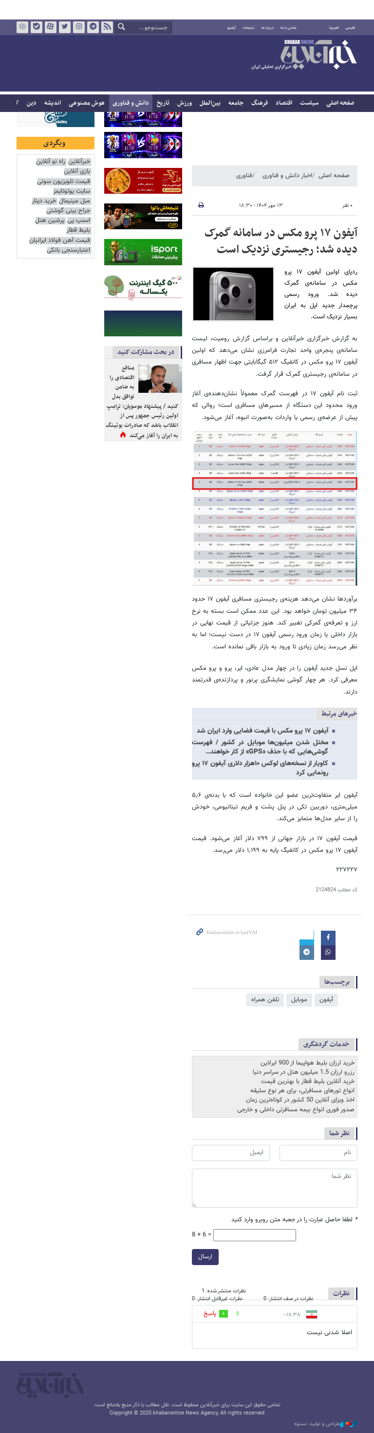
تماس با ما (288, 28)
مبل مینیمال (74, 201)
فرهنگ (259, 103)
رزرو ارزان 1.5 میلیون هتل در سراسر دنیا (304, 1072)
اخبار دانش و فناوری (287, 176)
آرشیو (231, 28)
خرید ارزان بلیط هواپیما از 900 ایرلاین (308, 1063)
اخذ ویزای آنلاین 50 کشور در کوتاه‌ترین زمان (300, 1100)
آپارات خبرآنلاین (51, 27)
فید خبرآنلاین (107, 27)
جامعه (235, 103)
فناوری (244, 176)
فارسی (350, 28)
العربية (334, 28)
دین (32, 103)
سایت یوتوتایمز (71, 191)
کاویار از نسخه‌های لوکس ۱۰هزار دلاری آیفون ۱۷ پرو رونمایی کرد (260, 768)
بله (36, 27)
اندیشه (52, 103)
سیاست (309, 103)
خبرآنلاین (303, 55)
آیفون (326, 1000)
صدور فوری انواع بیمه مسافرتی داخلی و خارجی (296, 1110)
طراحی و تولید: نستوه (325, 1424)
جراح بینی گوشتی (68, 211)
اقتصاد (284, 103)
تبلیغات (249, 28)
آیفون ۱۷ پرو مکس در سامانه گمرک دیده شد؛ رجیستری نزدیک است (281, 241)
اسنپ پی (78, 220)
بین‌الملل (210, 103)
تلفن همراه (265, 1000)
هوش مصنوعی (87, 103)
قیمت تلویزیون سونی (63, 181)
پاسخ (210, 1314)
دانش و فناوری (130, 103)
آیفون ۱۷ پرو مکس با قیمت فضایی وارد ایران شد (262, 731)
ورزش (184, 103)
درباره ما (268, 28)
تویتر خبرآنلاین (65, 27)
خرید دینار (44, 201)
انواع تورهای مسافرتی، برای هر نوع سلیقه (302, 1091)
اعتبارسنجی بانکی (68, 250)
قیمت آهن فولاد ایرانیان (59, 240)
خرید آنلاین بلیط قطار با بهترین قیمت (308, 1081)
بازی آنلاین (77, 171)
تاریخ (163, 103)
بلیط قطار (78, 230)
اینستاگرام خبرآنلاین (79, 27)
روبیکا (22, 27)
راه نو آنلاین (50, 161)
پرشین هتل (49, 220)
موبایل (299, 1000)
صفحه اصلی (340, 103)
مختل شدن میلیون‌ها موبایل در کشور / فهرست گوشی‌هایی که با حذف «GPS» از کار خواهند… (260, 747)
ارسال (205, 1256)
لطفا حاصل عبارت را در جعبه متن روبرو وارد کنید (294, 1220)
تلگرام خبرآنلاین (93, 27)
